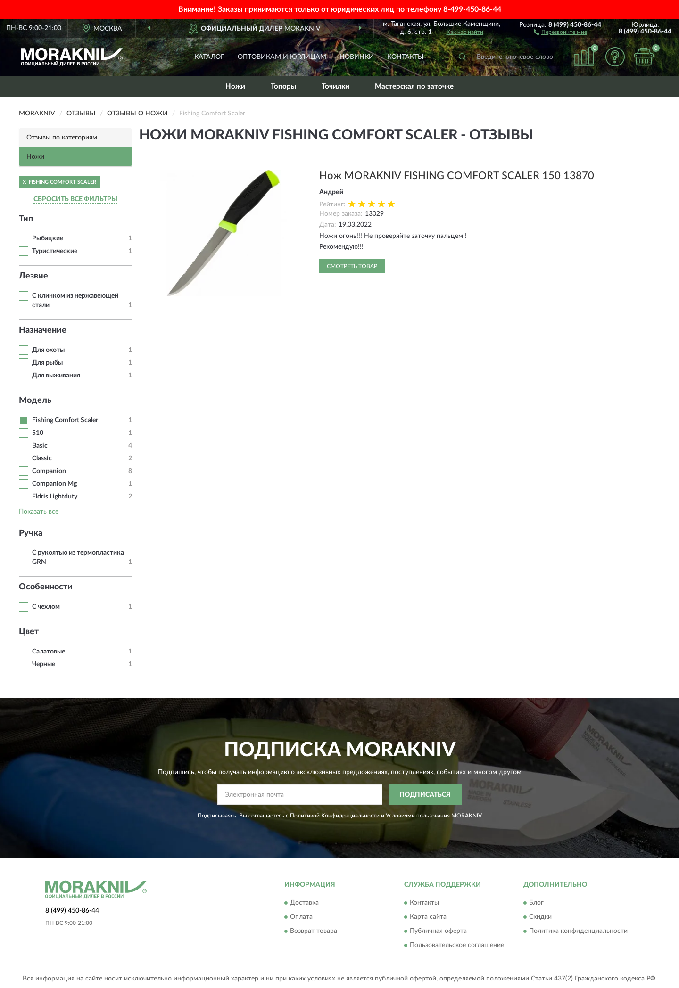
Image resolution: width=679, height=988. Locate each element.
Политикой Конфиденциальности (335, 815)
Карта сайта (428, 917)
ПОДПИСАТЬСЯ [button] (425, 795)
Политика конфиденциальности (578, 931)
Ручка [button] (30, 533)
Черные (43, 664)
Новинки (357, 57)
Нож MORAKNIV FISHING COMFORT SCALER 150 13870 (456, 176)
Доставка (304, 902)
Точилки (335, 86)
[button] (560, 31)
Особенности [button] (46, 587)
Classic (42, 458)
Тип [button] (26, 219)
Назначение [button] (42, 330)
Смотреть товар (352, 266)
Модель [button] (35, 400)
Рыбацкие (47, 238)
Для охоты (48, 350)
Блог (536, 902)
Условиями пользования (418, 815)
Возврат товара (313, 931)
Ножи (235, 86)
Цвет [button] (29, 632)
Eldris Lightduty (54, 496)
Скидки (540, 917)
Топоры (283, 86)
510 (37, 433)
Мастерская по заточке (414, 86)
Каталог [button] (209, 57)
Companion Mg (54, 484)
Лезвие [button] (33, 276)
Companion (49, 471)
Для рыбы (47, 362)
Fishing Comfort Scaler (65, 420)
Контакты (405, 57)
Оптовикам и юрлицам (282, 57)
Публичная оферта (438, 931)
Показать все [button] (38, 511)
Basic (40, 445)
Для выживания (56, 375)
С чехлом (46, 607)
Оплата (301, 917)
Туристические (54, 251)
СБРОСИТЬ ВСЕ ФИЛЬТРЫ (75, 199)
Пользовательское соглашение (457, 945)
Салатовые (48, 651)
